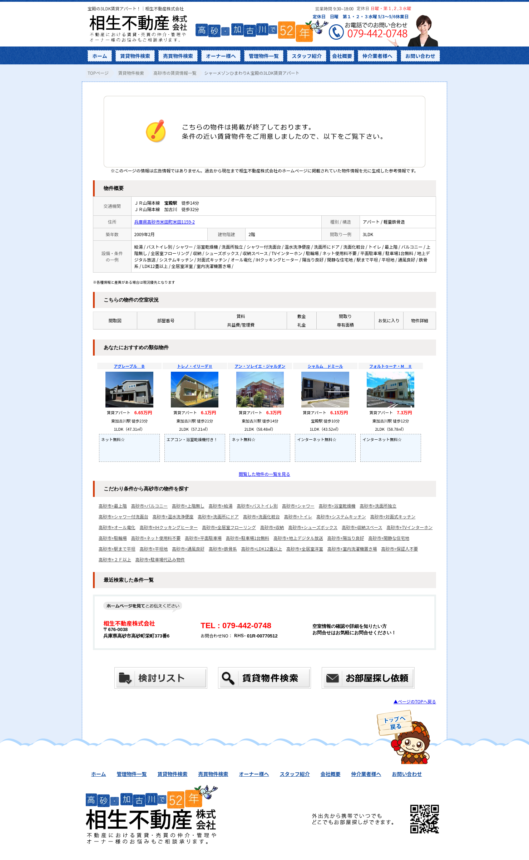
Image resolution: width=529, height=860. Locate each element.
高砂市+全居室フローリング (229, 527)
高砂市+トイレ (298, 516)
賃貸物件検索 (135, 55)
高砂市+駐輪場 (113, 538)
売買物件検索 (178, 55)
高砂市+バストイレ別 (257, 506)
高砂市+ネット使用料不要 (156, 538)
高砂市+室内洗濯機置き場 (352, 549)
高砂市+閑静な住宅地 (388, 538)
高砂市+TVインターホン (410, 527)
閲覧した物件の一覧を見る (264, 474)
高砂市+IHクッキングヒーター (169, 527)
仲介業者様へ (377, 55)
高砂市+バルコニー (149, 506)
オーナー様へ (221, 55)
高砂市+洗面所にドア (218, 516)
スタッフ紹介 (307, 55)
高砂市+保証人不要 (399, 549)
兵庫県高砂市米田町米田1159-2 (164, 222)
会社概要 (342, 55)
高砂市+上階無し (188, 506)
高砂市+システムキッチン (341, 516)
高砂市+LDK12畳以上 (261, 549)
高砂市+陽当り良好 (345, 538)
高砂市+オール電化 (117, 527)
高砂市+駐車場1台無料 (247, 538)
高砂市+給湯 (221, 506)
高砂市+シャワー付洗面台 (123, 516)
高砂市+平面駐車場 (203, 538)
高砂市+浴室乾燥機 (337, 506)
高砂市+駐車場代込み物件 (160, 559)
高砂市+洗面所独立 (378, 506)
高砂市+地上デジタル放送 (298, 538)
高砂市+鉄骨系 (223, 549)
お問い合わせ (420, 55)
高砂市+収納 (272, 527)
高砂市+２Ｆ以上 (115, 559)
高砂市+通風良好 (188, 549)
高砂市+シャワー (298, 506)
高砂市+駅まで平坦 (117, 549)
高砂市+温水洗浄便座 (173, 516)
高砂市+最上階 (113, 506)
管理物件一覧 (264, 55)
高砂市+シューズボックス (313, 527)
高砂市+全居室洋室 (304, 549)
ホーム (99, 55)
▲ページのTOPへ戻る (415, 701)
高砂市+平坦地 (154, 549)
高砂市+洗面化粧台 (261, 516)
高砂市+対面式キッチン (393, 516)
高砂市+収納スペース (362, 527)
